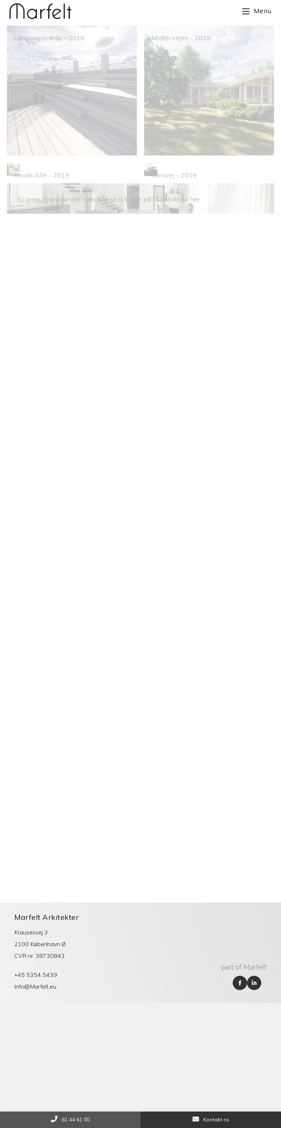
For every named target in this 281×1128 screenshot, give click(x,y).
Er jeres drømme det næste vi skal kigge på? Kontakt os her (109, 296)
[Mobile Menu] (257, 11)
